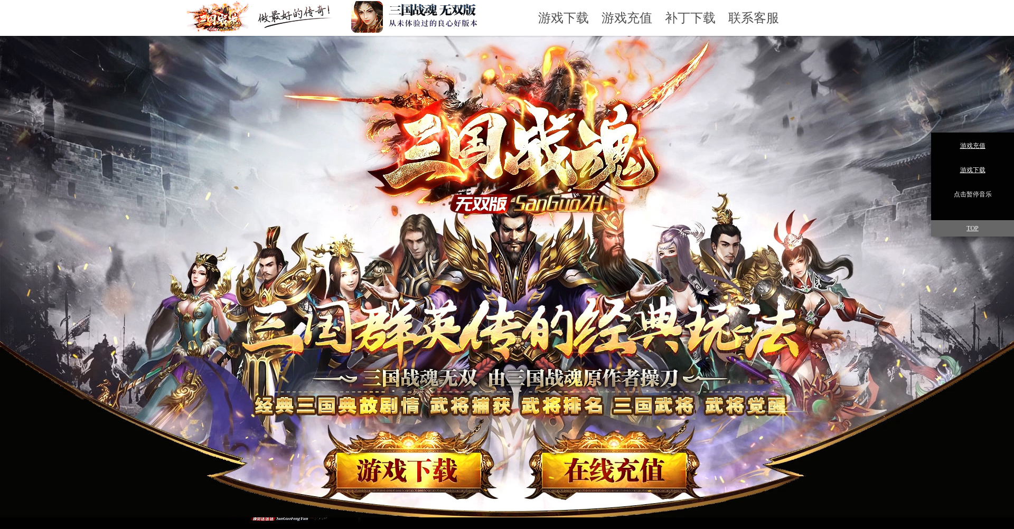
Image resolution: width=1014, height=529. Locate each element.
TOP (972, 228)
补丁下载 (690, 18)
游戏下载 (563, 18)
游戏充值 (627, 18)
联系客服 (753, 18)
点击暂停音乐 (973, 194)
